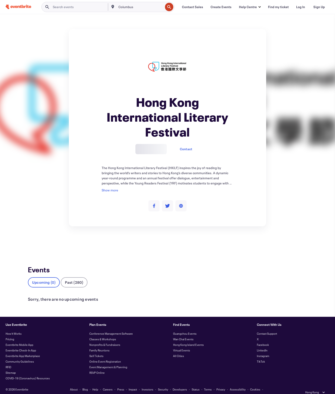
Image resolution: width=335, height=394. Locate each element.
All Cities (178, 348)
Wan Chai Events (183, 332)
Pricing (10, 332)
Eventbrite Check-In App (21, 343)
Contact (186, 149)
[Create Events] (221, 7)
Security (163, 382)
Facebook (263, 337)
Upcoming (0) (44, 274)
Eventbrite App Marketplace (23, 348)
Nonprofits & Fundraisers (104, 337)
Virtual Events (181, 343)
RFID (8, 359)
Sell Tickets (96, 348)
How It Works (14, 326)
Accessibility (238, 382)
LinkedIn (262, 343)
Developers (180, 382)
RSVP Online (97, 365)
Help (95, 382)
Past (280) (74, 274)
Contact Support (267, 326)
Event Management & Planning (108, 359)
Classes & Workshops (102, 332)
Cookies (255, 382)
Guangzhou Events (185, 326)
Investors (147, 382)
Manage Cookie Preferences (167, 387)
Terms (208, 382)
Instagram (263, 348)
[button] (249, 7)
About (74, 382)
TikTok (261, 354)
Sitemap (11, 365)
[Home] (18, 6)
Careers (108, 382)
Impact (133, 382)
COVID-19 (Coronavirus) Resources (28, 371)
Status (196, 382)
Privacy (220, 382)
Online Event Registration (105, 354)
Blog (85, 382)
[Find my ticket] (278, 7)
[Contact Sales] (192, 7)
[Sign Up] (319, 7)
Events (33, 243)
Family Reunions (99, 343)
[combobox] (140, 7)
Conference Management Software (111, 326)
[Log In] (300, 7)
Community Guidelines (20, 354)
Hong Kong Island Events (188, 337)
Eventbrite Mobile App (19, 337)
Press (120, 382)
